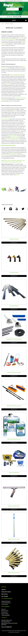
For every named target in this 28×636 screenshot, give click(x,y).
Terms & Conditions (6, 602)
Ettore (15, 110)
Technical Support (5, 615)
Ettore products (5, 119)
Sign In (9, 13)
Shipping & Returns (5, 601)
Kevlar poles (21, 37)
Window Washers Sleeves (14, 572)
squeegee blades (13, 135)
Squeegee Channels (14, 239)
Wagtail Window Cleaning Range (14, 339)
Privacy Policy (4, 604)
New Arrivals (4, 594)
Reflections (14, 153)
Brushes (7, 83)
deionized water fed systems (8, 39)
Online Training (4, 613)
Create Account (15, 13)
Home (2, 23)
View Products (14, 242)
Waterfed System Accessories (14, 405)
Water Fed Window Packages (14, 372)
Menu (14, 20)
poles (19, 131)
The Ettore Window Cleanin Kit (13, 138)
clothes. (18, 174)
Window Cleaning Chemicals (14, 439)
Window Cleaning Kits (14, 472)
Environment (4, 612)
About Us (3, 609)
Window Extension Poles (14, 539)
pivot (24, 125)
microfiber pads (14, 137)
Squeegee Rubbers (14, 305)
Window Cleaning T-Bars (14, 506)
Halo (10, 153)
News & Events (4, 610)
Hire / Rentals (4, 596)
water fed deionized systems (16, 74)
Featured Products (6, 591)
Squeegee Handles (14, 272)
